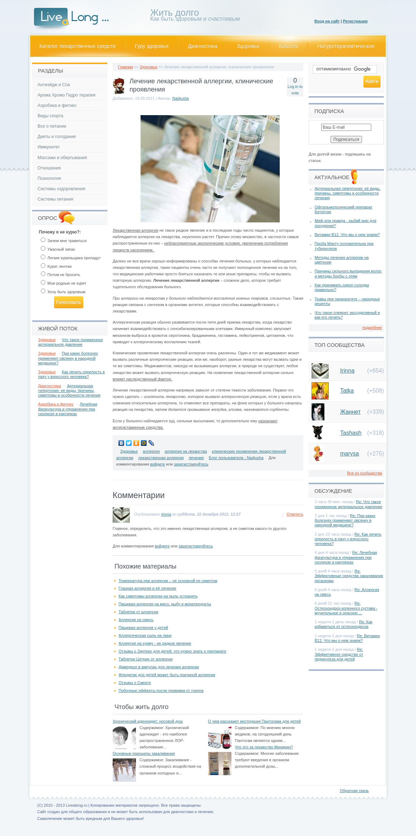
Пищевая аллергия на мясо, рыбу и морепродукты (165, 604)
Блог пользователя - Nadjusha (236, 458)
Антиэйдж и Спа (54, 84)
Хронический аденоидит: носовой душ (148, 721)
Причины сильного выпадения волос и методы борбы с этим (348, 273)
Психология (49, 178)
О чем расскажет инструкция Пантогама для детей (254, 721)
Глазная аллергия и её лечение (147, 588)
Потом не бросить (60, 274)
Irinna (166, 514)
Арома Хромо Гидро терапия (67, 95)
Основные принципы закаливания (144, 753)
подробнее (372, 327)
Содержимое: (152, 728)
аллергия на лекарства (186, 451)
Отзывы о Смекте (135, 682)
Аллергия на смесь (136, 620)
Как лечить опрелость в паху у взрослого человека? (71, 374)
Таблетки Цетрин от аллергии (146, 659)
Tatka (347, 391)
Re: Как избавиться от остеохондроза (344, 624)
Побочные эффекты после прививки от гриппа (161, 690)
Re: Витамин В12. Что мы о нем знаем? (347, 638)
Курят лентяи (56, 266)
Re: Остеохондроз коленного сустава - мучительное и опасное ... (346, 608)
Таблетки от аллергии (138, 612)
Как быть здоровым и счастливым (195, 16)
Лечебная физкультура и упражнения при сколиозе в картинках (68, 408)
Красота (288, 46)
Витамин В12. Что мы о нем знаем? (347, 234)
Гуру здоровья (151, 46)
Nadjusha (180, 98)
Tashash (351, 433)
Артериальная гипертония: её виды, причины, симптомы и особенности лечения (69, 390)
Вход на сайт (327, 21)
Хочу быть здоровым (63, 292)
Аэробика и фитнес (57, 105)
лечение (196, 458)
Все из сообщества (364, 473)
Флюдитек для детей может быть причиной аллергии (167, 675)
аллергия (151, 451)
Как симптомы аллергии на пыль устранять (158, 596)
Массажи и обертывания (62, 157)
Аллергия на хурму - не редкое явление (155, 643)
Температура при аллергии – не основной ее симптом (168, 581)
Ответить (295, 514)
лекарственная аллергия (161, 458)
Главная (125, 67)
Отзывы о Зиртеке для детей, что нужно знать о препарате (172, 651)
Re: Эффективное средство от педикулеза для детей (339, 654)
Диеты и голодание (57, 136)
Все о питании (52, 126)
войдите (157, 464)
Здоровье (248, 46)
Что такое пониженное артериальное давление (70, 342)
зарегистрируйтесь (191, 464)
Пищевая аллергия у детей (143, 627)
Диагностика (202, 46)
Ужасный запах (58, 249)
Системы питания (55, 199)
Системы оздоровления (61, 188)
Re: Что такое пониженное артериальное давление (348, 504)
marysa (349, 454)
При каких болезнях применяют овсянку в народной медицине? (68, 358)
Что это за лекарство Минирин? (264, 747)
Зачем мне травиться (64, 240)
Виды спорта (50, 115)
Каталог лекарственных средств (77, 46)
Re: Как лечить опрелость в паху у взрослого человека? (348, 539)
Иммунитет (49, 146)
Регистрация (355, 21)
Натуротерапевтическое (346, 46)
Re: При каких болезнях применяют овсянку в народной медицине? (345, 520)
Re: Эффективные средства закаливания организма (349, 575)
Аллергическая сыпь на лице (145, 635)
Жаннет (350, 412)
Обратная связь (354, 790)
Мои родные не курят (64, 283)
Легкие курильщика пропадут (71, 258)
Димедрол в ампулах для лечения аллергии (159, 667)
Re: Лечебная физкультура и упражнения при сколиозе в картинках (346, 557)
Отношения (49, 168)
